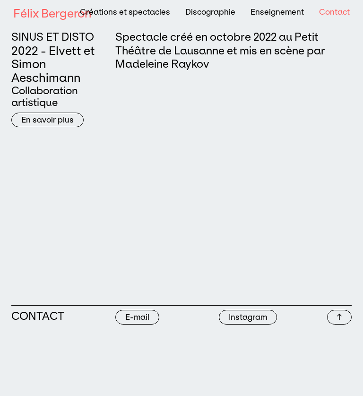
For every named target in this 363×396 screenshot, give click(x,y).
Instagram (248, 317)
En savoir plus (47, 119)
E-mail (137, 317)
